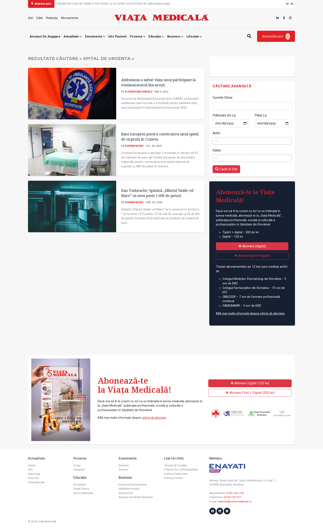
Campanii (79, 469)
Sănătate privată (129, 488)
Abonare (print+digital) (252, 256)
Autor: (217, 133)
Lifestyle (194, 36)
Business (175, 36)
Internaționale (36, 482)
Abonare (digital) (252, 246)
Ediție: (217, 150)
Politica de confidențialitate (181, 469)
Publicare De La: (224, 115)
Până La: (261, 115)
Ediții (39, 18)
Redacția (52, 18)
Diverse (123, 469)
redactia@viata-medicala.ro (235, 501)
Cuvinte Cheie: (223, 98)
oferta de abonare (154, 418)
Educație (156, 36)
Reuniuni (124, 465)
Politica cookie (173, 478)
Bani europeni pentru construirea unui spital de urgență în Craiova (159, 136)
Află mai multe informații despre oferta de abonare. (250, 313)
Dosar (77, 465)
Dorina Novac (134, 145)
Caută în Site (226, 169)
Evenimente (95, 36)
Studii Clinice (81, 488)
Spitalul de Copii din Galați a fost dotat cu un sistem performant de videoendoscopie (113, 3)
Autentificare (276, 36)
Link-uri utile (174, 458)
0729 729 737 (232, 497)
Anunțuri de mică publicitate (136, 497)
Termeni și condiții (175, 465)
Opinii (31, 465)
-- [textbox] (216, 141)
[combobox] (252, 141)
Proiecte (137, 36)
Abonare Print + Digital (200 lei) (250, 393)
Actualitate (73, 36)
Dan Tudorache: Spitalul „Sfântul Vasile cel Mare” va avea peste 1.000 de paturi (157, 193)
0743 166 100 (235, 493)
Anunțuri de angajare (45, 36)
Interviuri (33, 478)
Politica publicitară (175, 473)
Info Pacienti (117, 36)
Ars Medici (79, 484)
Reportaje (34, 473)
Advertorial (125, 493)
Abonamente (69, 18)
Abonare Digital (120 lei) (250, 383)
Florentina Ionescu (138, 91)
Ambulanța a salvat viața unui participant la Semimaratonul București (158, 82)
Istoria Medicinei (83, 493)
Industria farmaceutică (132, 484)
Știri (30, 18)
